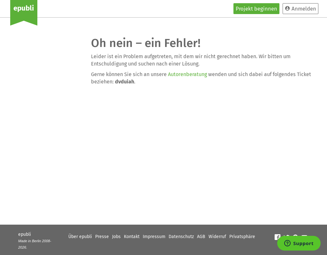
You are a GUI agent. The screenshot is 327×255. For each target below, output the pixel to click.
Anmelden (300, 8)
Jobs (116, 236)
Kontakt (132, 236)
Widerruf (217, 236)
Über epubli (80, 236)
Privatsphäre (242, 236)
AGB (201, 236)
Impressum (154, 236)
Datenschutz (181, 236)
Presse (102, 236)
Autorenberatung (187, 74)
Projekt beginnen (256, 8)
